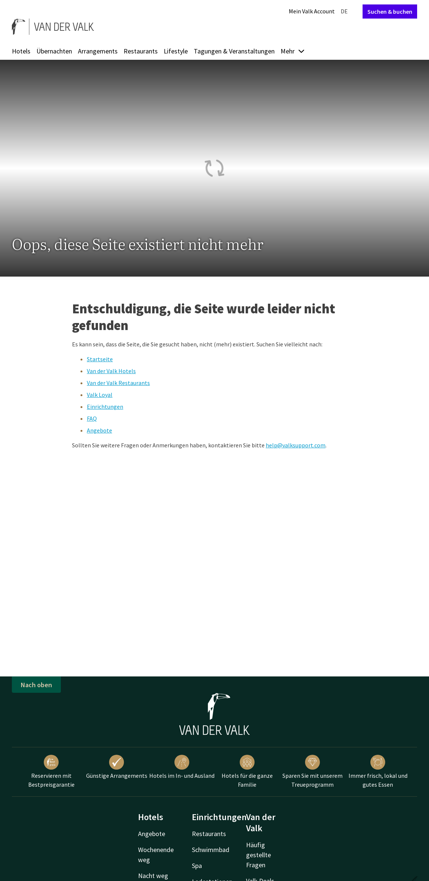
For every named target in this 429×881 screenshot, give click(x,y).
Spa (197, 865)
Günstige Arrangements (116, 767)
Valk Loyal (99, 394)
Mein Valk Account (312, 11)
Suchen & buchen (389, 11)
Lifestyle (176, 51)
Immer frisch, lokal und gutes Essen (377, 771)
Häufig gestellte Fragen (258, 855)
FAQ (92, 418)
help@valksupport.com (295, 445)
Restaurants (141, 51)
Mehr (293, 51)
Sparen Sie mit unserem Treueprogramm (312, 771)
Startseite (100, 359)
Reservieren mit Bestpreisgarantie (51, 771)
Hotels (21, 51)
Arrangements (98, 51)
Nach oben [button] (36, 685)
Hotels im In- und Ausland (181, 767)
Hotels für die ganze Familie (247, 771)
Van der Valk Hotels (111, 371)
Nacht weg (153, 875)
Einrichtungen (105, 406)
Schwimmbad (210, 849)
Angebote (99, 430)
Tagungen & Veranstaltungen (234, 51)
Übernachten (54, 51)
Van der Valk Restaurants (118, 382)
